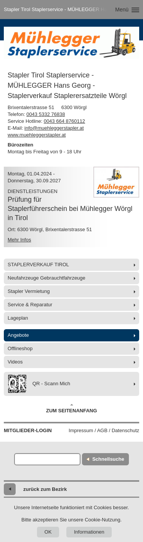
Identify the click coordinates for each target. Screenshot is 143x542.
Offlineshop (20, 348)
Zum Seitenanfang (71, 408)
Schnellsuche (108, 459)
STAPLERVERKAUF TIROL (38, 264)
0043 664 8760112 (64, 121)
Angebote (18, 335)
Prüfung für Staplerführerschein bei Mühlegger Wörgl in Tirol (70, 209)
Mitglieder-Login (28, 430)
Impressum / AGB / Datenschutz (104, 430)
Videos (15, 362)
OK (48, 532)
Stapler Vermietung (29, 291)
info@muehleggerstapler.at (54, 128)
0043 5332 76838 (45, 114)
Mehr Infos (19, 240)
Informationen (89, 532)
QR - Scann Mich (39, 384)
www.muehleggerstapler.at (37, 135)
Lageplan (18, 318)
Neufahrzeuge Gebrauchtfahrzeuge (46, 278)
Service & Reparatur (30, 304)
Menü (122, 9)
